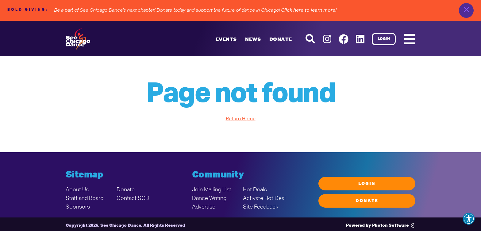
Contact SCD (133, 198)
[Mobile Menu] (409, 39)
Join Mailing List (211, 190)
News (253, 39)
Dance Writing (209, 198)
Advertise (203, 207)
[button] (469, 219)
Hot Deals (255, 190)
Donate (280, 39)
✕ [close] (466, 10)
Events (226, 39)
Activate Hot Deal (264, 198)
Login (384, 39)
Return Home (241, 119)
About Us (77, 190)
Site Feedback (260, 207)
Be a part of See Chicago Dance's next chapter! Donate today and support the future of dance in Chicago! (195, 10)
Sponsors (78, 207)
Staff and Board (84, 198)
